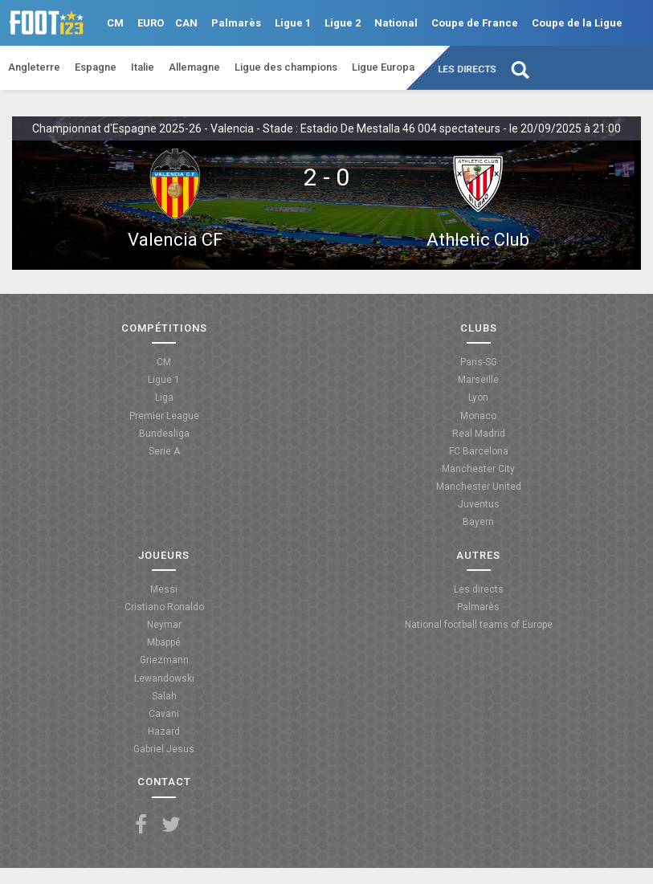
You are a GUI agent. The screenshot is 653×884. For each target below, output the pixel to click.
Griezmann (164, 660)
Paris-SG (478, 362)
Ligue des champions (286, 67)
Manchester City (478, 469)
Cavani (164, 713)
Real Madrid (478, 433)
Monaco (478, 416)
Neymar (164, 624)
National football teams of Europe (479, 624)
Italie (142, 67)
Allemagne (194, 67)
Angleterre (34, 67)
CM (115, 23)
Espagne (95, 67)
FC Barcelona (478, 451)
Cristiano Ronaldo (164, 607)
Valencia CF (175, 240)
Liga (164, 397)
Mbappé (164, 642)
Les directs (468, 69)
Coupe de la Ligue (577, 23)
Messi (164, 589)
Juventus (479, 504)
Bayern (478, 522)
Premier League (164, 416)
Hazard (164, 731)
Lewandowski (164, 678)
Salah (164, 696)
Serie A (164, 451)
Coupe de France (474, 23)
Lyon (478, 397)
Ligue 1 (293, 23)
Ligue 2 (342, 23)
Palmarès (236, 23)
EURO (150, 23)
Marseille (478, 379)
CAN (186, 23)
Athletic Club (477, 240)
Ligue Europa (383, 67)
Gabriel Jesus (163, 749)
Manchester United (478, 486)
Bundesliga (164, 433)
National (396, 23)
